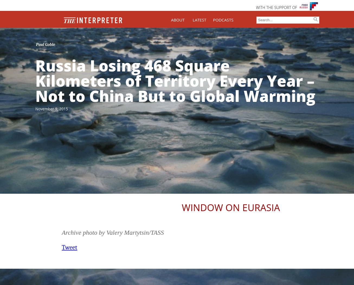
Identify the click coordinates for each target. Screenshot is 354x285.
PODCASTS (223, 20)
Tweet (69, 247)
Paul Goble (45, 44)
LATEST (199, 20)
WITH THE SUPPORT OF (276, 7)
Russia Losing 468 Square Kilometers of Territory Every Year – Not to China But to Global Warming (176, 80)
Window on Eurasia (231, 207)
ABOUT (178, 20)
